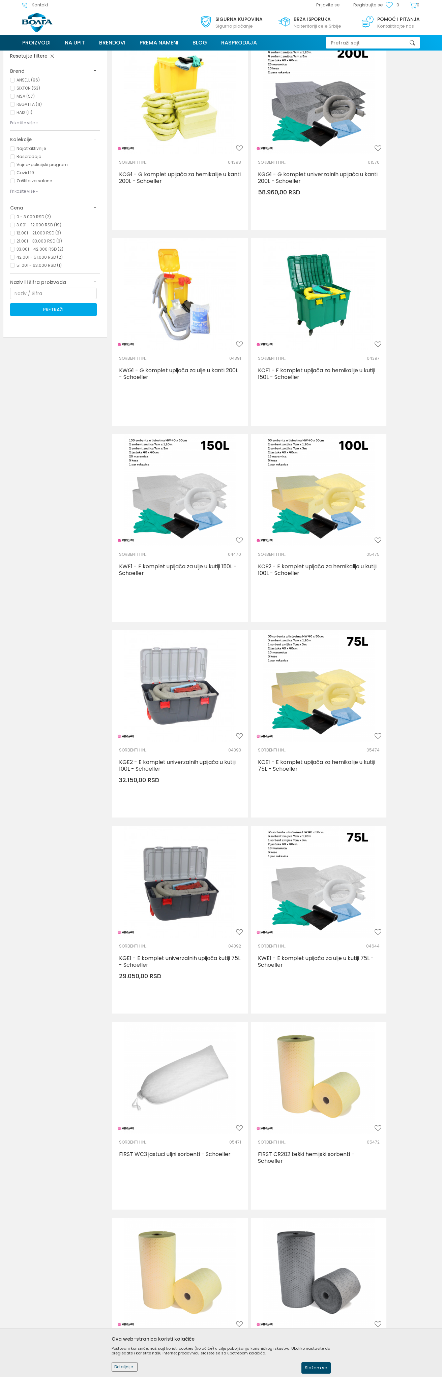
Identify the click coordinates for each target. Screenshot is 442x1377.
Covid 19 (25, 223)
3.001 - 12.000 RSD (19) (39, 275)
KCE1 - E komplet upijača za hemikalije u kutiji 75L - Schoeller (272, 535)
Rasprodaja (29, 207)
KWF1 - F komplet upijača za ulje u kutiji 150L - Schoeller (274, 368)
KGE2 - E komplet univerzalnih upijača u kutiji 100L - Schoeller (158, 535)
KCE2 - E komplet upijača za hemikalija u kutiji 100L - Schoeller (383, 368)
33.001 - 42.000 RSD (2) (40, 299)
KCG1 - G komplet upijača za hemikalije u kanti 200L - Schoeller (163, 200)
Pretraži (53, 360)
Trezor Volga (35, 55)
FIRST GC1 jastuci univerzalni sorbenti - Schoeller (266, 1206)
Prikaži (363, 68)
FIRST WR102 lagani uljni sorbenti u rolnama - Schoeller (384, 870)
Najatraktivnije (31, 199)
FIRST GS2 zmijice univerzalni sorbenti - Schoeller (156, 1206)
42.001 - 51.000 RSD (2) (40, 308)
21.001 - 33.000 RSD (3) (39, 291)
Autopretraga (273, 68)
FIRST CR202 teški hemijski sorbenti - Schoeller (386, 703)
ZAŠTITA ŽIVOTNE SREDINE (39, 91)
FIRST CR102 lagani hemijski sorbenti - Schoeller (154, 870)
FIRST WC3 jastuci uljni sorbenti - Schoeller (272, 703)
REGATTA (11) (29, 155)
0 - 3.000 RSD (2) (34, 267)
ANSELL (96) (28, 130)
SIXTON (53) (28, 138)
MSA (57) (26, 147)
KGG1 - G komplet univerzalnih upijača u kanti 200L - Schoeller (271, 200)
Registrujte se (368, 5)
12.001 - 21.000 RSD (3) (39, 283)
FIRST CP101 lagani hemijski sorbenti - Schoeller (386, 1206)
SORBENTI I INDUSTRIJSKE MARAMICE (134, 184)
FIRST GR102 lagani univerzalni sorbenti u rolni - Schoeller (268, 870)
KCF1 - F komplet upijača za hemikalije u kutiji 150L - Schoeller (162, 368)
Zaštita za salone (34, 231)
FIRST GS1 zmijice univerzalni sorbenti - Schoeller (376, 1038)
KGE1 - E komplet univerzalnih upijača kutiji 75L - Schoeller (379, 535)
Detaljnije (123, 1367)
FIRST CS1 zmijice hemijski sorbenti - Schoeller (163, 1038)
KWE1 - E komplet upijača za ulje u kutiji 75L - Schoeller (163, 703)
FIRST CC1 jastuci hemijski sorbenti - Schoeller (274, 1038)
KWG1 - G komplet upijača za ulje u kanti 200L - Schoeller (385, 200)
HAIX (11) (24, 163)
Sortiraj (304, 68)
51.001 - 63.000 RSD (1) (39, 316)
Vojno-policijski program (42, 215)
